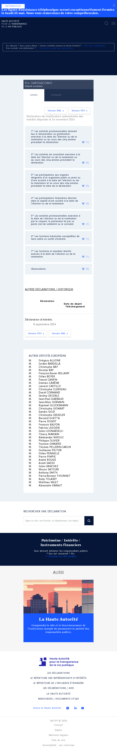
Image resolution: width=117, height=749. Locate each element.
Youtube (82, 708)
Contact (58, 725)
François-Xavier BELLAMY (49, 373)
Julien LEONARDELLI (46, 431)
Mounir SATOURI (44, 469)
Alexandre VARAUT (45, 485)
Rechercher (106, 23)
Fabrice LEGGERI (44, 428)
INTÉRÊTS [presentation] (33, 95)
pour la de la (14, 24)
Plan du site (58, 740)
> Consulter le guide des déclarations (54, 48)
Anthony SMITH (43, 473)
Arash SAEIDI (42, 463)
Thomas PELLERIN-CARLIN (50, 447)
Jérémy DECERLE (44, 396)
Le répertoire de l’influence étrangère (58, 683)
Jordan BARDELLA (44, 364)
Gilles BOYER (42, 376)
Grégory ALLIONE (45, 360)
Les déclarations (58, 673)
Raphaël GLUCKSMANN (48, 405)
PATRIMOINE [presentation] (56, 95)
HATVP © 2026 (58, 721)
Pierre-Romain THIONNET (50, 476)
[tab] (33, 95)
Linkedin (75, 708)
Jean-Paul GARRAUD (46, 399)
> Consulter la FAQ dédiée (60, 556)
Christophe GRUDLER (47, 415)
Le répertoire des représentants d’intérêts (58, 678)
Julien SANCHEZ (43, 466)
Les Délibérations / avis (58, 688)
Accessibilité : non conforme (58, 745)
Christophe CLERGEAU (47, 389)
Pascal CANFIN (43, 380)
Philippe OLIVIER (44, 441)
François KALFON (44, 424)
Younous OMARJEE (45, 444)
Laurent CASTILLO (45, 386)
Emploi (58, 730)
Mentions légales (58, 735)
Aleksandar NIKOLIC (46, 437)
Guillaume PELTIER (45, 450)
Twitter (67, 708)
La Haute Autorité (58, 619)
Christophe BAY (43, 367)
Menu (113, 24)
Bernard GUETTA (44, 418)
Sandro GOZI (42, 412)
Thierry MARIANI (44, 434)
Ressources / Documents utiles (58, 699)
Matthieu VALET (43, 482)
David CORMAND (44, 392)
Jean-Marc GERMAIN (46, 402)
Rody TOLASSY (43, 479)
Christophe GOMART (47, 408)
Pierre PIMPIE (42, 457)
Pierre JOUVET (43, 421)
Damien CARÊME (44, 383)
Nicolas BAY (41, 370)
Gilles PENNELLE (44, 453)
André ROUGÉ (42, 460)
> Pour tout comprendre (93, 46)
